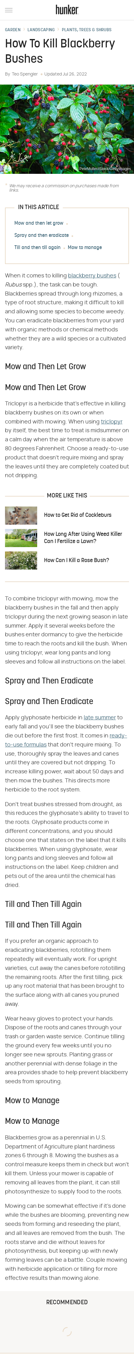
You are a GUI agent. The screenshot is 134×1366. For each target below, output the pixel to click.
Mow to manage (85, 247)
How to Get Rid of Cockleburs (78, 515)
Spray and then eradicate (41, 235)
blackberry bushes (92, 276)
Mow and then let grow (38, 223)
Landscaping (41, 30)
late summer (100, 718)
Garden (13, 30)
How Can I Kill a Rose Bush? (76, 561)
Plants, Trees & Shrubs (87, 30)
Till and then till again (37, 247)
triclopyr (111, 422)
